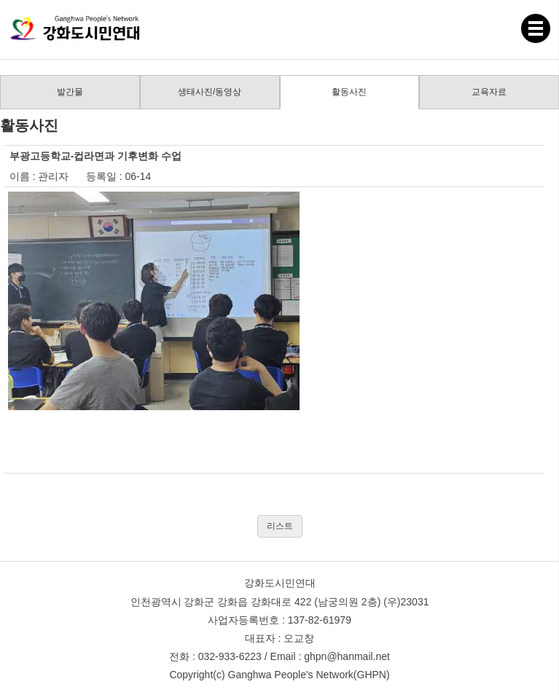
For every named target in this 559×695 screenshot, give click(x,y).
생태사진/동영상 (209, 92)
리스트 (280, 526)
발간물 (70, 92)
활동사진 (349, 92)
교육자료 (489, 92)
